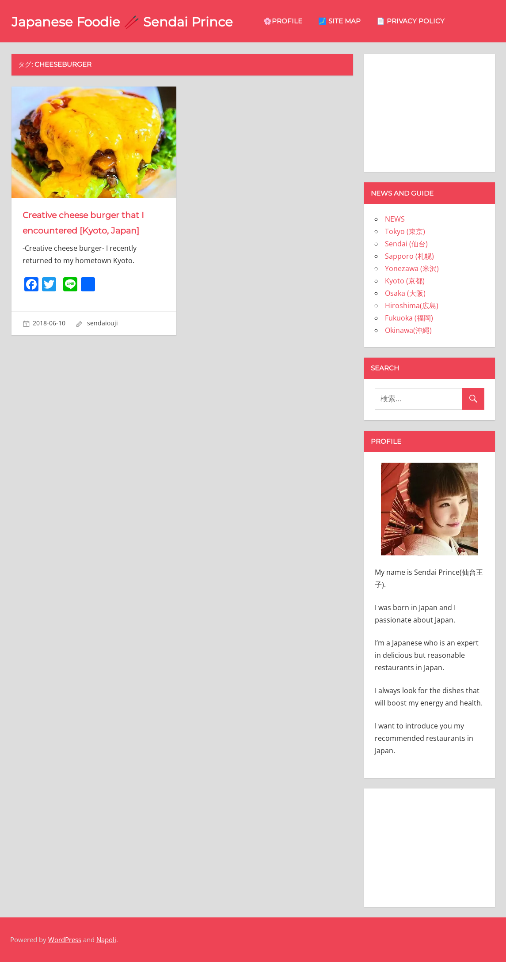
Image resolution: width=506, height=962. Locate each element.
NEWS (395, 219)
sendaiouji (102, 323)
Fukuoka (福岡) (409, 318)
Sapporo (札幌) (409, 256)
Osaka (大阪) (405, 293)
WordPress (64, 939)
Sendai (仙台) (406, 244)
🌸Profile (303, 21)
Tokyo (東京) (405, 231)
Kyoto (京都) (405, 281)
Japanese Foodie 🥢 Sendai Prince (132, 21)
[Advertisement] (429, 111)
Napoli (106, 939)
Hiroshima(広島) (411, 305)
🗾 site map (360, 21)
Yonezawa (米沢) (412, 268)
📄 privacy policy (431, 21)
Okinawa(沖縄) (408, 330)
